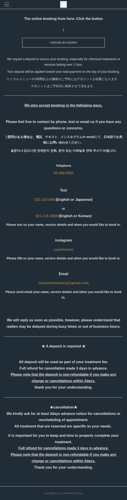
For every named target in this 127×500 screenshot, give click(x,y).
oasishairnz (63, 249)
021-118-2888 (47, 216)
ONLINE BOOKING (63, 42)
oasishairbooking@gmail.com (63, 283)
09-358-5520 (64, 173)
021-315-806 (44, 199)
